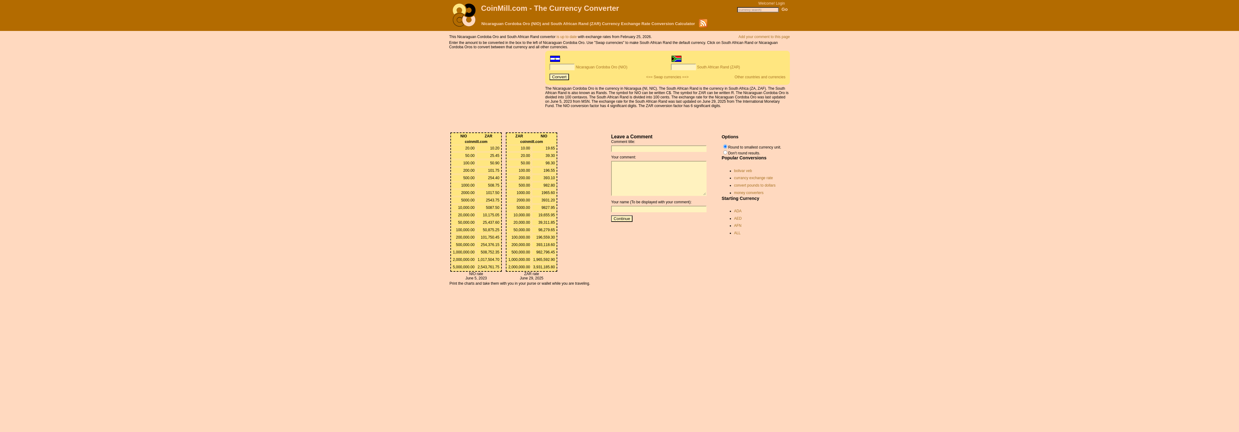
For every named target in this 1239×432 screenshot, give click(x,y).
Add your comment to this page (764, 37)
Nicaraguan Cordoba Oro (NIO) (602, 67)
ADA (738, 211)
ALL (737, 233)
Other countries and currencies (760, 77)
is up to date (567, 37)
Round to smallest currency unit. (754, 147)
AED (738, 218)
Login (780, 3)
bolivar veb (743, 171)
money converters (749, 193)
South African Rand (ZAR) (718, 67)
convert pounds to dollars (755, 185)
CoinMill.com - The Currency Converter (550, 8)
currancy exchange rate (753, 178)
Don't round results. (744, 153)
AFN (738, 225)
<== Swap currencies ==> (667, 77)
